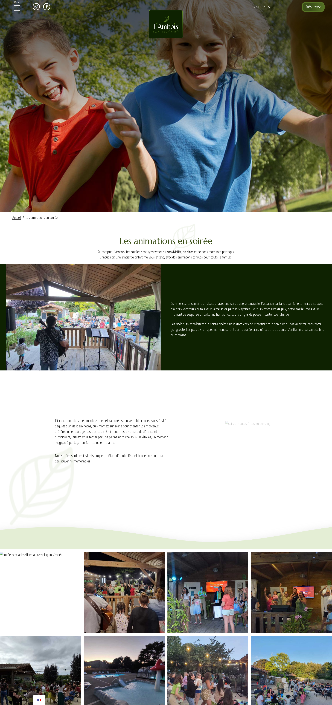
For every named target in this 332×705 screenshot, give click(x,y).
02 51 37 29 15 (261, 6)
